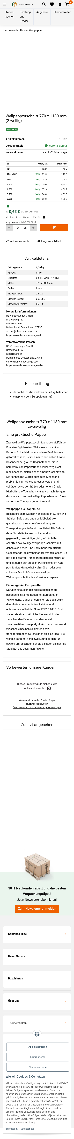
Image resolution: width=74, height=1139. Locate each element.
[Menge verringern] (9, 228)
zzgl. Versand (13, 222)
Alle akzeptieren (37, 1046)
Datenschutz (27, 1128)
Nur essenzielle (38, 1067)
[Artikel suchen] (44, 4)
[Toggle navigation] (4, 4)
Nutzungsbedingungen (37, 704)
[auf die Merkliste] (19, 241)
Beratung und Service (25, 17)
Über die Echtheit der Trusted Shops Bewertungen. (37, 707)
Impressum (12, 1128)
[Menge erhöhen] (33, 228)
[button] (60, 4)
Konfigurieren (37, 1057)
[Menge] (17, 228)
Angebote (42, 12)
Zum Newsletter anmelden (37, 909)
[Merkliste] (52, 4)
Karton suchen (9, 14)
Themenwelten (62, 12)
